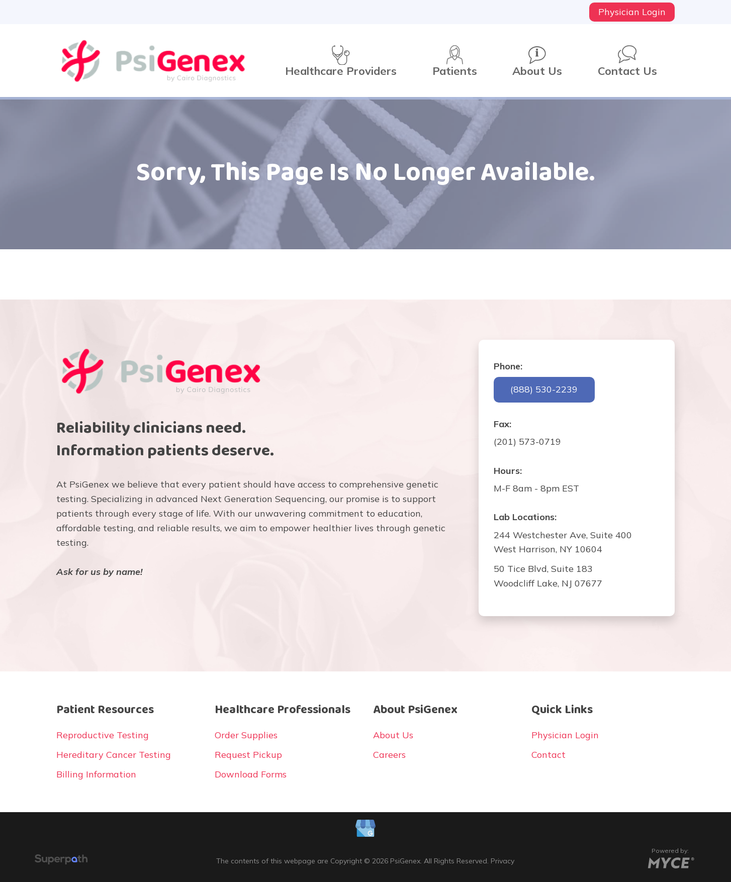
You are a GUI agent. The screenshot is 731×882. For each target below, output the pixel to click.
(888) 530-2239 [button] (544, 389)
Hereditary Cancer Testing (113, 754)
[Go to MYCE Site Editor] (670, 861)
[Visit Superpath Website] (61, 861)
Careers (389, 754)
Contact (548, 754)
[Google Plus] (365, 830)
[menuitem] (632, 12)
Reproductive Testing (102, 735)
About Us (393, 735)
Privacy (502, 860)
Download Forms (251, 774)
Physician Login (565, 735)
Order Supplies (246, 735)
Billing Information (96, 774)
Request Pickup (248, 754)
